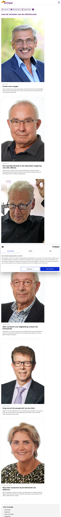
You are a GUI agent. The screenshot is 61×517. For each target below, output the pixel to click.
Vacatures (44, 459)
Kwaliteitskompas (6, 474)
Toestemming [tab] (10, 251)
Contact (15, 459)
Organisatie (7, 410)
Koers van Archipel (9, 403)
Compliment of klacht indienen (40, 472)
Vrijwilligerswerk (5, 497)
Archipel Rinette (36, 480)
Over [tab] (50, 251)
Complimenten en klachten (11, 442)
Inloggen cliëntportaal (7, 479)
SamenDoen (7, 406)
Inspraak (7, 416)
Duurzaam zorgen (9, 408)
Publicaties (7, 401)
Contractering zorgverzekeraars (12, 446)
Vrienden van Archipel (10, 440)
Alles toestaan (49, 269)
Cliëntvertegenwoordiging (11, 423)
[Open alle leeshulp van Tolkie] (33, 9)
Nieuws (3, 499)
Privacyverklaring (36, 477)
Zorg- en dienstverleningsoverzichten (14, 444)
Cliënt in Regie (5, 471)
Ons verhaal (7, 399)
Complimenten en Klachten (11, 429)
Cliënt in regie (8, 412)
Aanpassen (30, 269)
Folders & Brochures (29, 459)
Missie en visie (5, 472)
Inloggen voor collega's (7, 480)
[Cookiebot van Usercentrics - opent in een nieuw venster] (53, 247)
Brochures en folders (37, 471)
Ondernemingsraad (9, 425)
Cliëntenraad (8, 420)
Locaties (34, 474)
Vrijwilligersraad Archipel (11, 427)
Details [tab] (30, 251)
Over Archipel (8, 396)
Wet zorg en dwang (9, 431)
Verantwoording (9, 438)
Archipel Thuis (35, 479)
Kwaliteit (7, 414)
